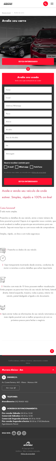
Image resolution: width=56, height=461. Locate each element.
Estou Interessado (28, 61)
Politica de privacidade (28, 454)
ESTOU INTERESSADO (28, 181)
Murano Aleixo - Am (28, 369)
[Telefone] (45, 3)
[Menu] (52, 3)
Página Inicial (6, 13)
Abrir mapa (10, 388)
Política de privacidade (39, 172)
